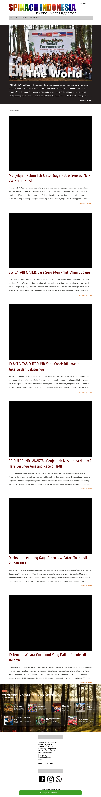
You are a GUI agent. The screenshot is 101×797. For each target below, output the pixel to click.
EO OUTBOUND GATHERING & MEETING (30, 695)
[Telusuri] (83, 3)
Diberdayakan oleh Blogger (50, 789)
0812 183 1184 (46, 763)
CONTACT (32, 17)
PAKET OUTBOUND (41, 705)
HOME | (12, 17)
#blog (37, 17)
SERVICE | (25, 17)
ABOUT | (17, 17)
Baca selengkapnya (85, 100)
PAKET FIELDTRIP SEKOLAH (89, 706)
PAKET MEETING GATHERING (67, 706)
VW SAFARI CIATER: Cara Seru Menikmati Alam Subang (49, 272)
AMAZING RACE (83, 719)
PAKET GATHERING (18, 705)
